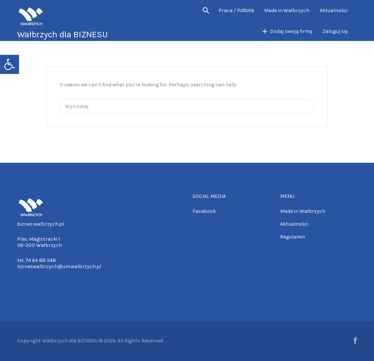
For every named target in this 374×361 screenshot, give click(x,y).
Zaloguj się (335, 31)
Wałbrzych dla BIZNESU (62, 34)
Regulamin (292, 237)
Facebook (204, 211)
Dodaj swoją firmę (291, 31)
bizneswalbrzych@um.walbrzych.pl (59, 266)
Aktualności (334, 10)
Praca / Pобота (236, 10)
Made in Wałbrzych (286, 10)
